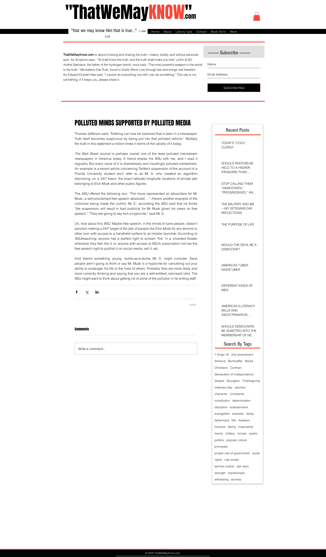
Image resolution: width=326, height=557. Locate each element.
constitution (222, 400)
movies (242, 433)
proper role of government (232, 453)
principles (221, 446)
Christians (221, 368)
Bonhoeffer (235, 361)
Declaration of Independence (234, 374)
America (220, 361)
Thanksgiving (251, 381)
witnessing (221, 479)
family (250, 414)
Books (249, 361)
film (234, 420)
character (221, 394)
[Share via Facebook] (77, 292)
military (230, 433)
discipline (221, 407)
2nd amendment (242, 354)
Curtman (236, 368)
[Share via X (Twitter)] (87, 292)
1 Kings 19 (222, 354)
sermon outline (224, 466)
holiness (220, 427)
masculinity (245, 427)
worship (236, 479)
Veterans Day (223, 387)
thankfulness (236, 473)
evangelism (222, 414)
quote (256, 453)
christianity (237, 394)
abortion (240, 387)
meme (219, 433)
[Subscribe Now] (233, 87)
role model (232, 459)
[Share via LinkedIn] (97, 292)
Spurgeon (233, 381)
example (238, 414)
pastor (253, 433)
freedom (244, 420)
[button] (256, 16)
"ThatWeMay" (128, 12)
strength (220, 473)
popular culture (236, 440)
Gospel (219, 381)
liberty (232, 427)
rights (218, 459)
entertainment (239, 407)
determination (241, 400)
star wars (243, 466)
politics (219, 440)
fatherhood (222, 420)
